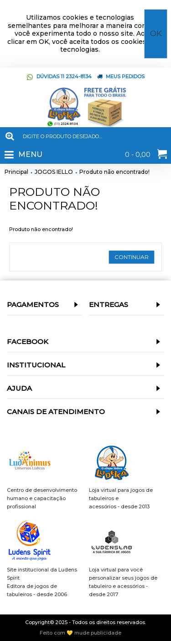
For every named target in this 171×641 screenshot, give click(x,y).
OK (155, 33)
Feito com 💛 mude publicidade (80, 633)
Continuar (131, 256)
